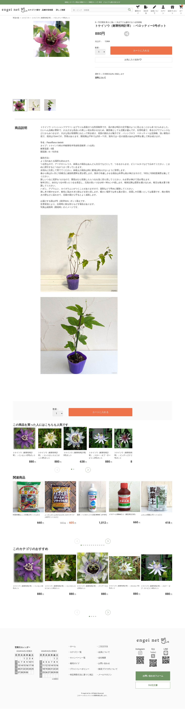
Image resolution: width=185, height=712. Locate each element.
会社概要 (102, 658)
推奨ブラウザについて (108, 669)
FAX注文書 (152, 685)
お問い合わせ (104, 663)
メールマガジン (105, 675)
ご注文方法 (103, 646)
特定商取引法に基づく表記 (81, 675)
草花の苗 (16, 18)
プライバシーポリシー (79, 669)
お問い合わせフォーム (153, 676)
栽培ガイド (75, 663)
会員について (104, 652)
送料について (100, 77)
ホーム (73, 646)
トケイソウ (25, 18)
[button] (88, 469)
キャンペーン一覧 (77, 658)
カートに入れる (141, 50)
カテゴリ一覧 (76, 652)
